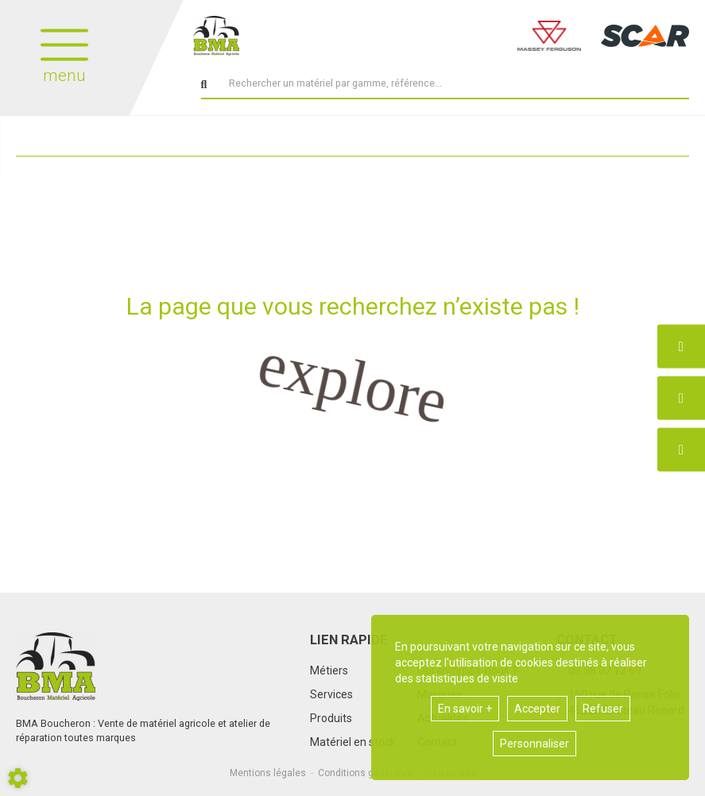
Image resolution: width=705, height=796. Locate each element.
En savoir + (465, 708)
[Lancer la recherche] (204, 85)
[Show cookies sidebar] (18, 778)
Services (331, 694)
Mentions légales (268, 773)
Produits (331, 718)
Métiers (329, 670)
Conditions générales (365, 773)
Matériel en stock (353, 742)
